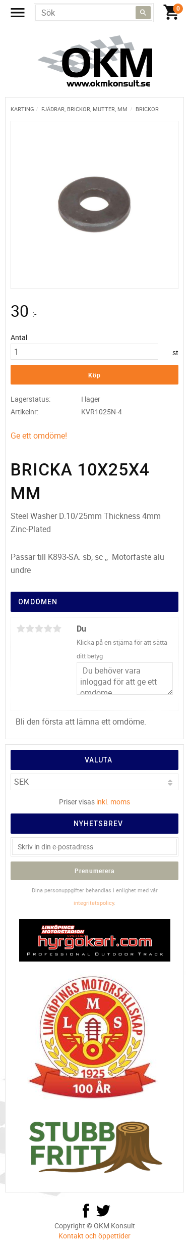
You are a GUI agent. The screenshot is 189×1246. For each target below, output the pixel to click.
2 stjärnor (29, 628)
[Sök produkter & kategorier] (93, 13)
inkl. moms (113, 801)
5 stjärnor (56, 628)
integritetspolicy (94, 902)
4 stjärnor (47, 628)
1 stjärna (20, 628)
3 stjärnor (38, 628)
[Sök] (143, 12)
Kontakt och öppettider (94, 1235)
